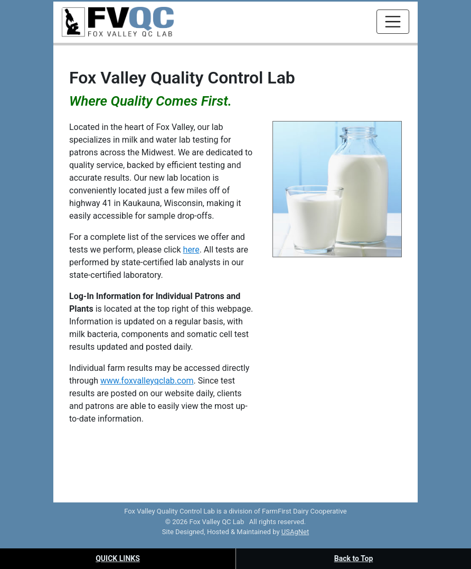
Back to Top (353, 558)
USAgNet (295, 532)
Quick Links (118, 558)
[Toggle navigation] (392, 22)
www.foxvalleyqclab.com (147, 381)
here (191, 250)
